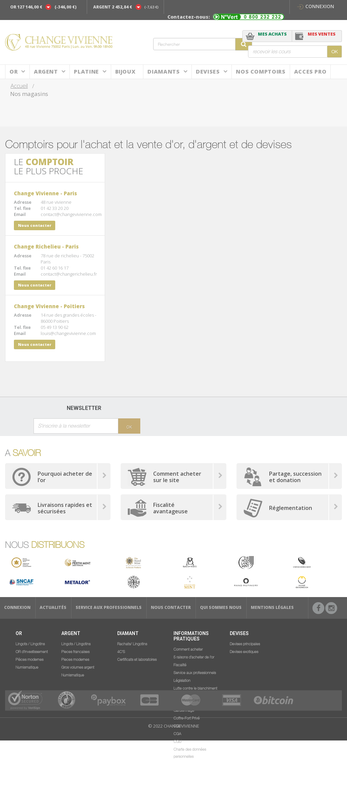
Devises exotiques (244, 651)
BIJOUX (125, 71)
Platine (86, 71)
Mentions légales (272, 607)
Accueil (19, 86)
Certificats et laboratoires (137, 659)
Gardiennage (184, 710)
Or (13, 71)
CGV (177, 725)
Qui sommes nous (221, 607)
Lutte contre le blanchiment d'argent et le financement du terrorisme (197, 695)
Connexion (315, 6)
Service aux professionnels (109, 607)
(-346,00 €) (66, 7)
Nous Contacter (171, 607)
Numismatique (27, 667)
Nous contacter (34, 225)
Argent (46, 71)
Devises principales (245, 643)
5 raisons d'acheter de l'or (194, 656)
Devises (208, 71)
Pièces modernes (29, 659)
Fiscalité (180, 664)
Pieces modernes (75, 659)
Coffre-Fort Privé (187, 717)
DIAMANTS (163, 71)
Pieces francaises (75, 651)
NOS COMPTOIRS (260, 71)
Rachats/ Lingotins (132, 643)
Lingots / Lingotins (30, 643)
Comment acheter (188, 649)
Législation (182, 680)
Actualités (53, 607)
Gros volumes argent (77, 667)
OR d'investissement (32, 651)
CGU (177, 741)
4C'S (121, 651)
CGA (177, 733)
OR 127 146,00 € (26, 7)
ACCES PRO (310, 71)
